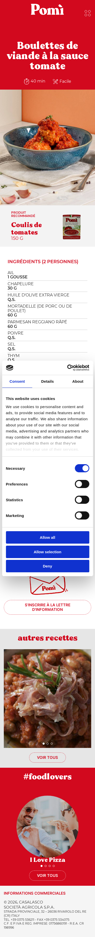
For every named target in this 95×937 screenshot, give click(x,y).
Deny (47, 566)
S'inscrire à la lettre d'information (47, 607)
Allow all (47, 537)
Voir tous (47, 757)
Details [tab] (47, 381)
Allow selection (47, 552)
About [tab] (77, 381)
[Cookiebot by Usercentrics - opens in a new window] (67, 367)
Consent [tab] (17, 381)
